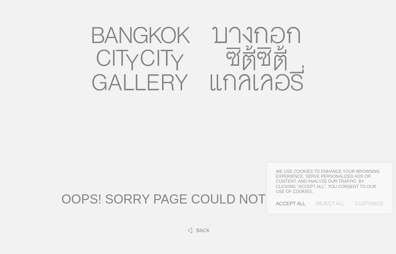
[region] (329, 188)
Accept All (291, 203)
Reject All (330, 203)
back (198, 230)
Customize (369, 203)
